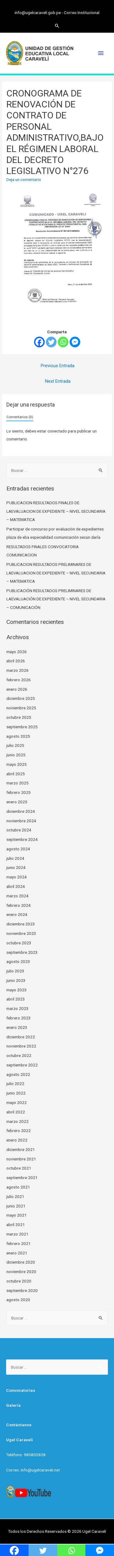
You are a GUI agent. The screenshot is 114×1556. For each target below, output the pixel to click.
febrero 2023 (18, 1017)
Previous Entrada (57, 365)
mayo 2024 (16, 876)
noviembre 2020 (21, 1271)
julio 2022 (15, 1083)
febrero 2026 (18, 679)
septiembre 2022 (22, 1064)
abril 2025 (15, 773)
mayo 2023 (16, 989)
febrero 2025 (18, 792)
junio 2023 (16, 980)
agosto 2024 (18, 848)
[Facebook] (39, 342)
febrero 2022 (18, 1130)
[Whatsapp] (63, 342)
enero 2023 (16, 1027)
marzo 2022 (17, 1121)
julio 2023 (15, 970)
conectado (57, 431)
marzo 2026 (17, 670)
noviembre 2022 (21, 1046)
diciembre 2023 (20, 923)
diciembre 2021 (20, 1149)
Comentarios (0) (19, 417)
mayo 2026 (16, 651)
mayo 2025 (16, 764)
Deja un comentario (23, 179)
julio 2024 (15, 858)
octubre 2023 (18, 942)
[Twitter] (51, 342)
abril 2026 (15, 660)
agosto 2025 (18, 736)
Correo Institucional (81, 12)
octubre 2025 (18, 717)
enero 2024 (16, 914)
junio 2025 (16, 754)
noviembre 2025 (21, 707)
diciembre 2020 (20, 1262)
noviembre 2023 (21, 933)
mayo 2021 (16, 1215)
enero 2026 (16, 689)
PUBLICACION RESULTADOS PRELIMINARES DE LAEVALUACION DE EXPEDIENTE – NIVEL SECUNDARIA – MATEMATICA (55, 573)
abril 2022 (15, 1111)
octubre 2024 (18, 829)
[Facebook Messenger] (75, 342)
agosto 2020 (18, 1299)
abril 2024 (15, 886)
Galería (13, 1405)
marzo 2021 (17, 1234)
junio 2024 (16, 867)
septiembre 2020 (22, 1290)
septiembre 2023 (22, 952)
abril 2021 (15, 1224)
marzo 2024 (17, 895)
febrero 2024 (18, 905)
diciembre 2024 (20, 811)
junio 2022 (16, 1093)
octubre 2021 (18, 1168)
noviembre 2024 (21, 820)
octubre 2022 (18, 1055)
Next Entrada (58, 381)
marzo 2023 (17, 1008)
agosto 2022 (18, 1074)
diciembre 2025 (20, 698)
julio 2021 (15, 1196)
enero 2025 (16, 801)
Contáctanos (19, 1424)
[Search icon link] (57, 25)
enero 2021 (16, 1252)
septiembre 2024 (22, 839)
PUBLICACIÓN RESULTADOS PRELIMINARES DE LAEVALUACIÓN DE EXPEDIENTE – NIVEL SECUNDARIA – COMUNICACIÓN (55, 599)
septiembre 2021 (22, 1177)
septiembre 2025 (22, 726)
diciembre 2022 (20, 1036)
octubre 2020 (18, 1281)
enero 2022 (16, 1140)
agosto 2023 (18, 961)
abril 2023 (15, 999)
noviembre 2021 (21, 1158)
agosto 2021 (18, 1187)
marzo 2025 (17, 782)
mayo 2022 (16, 1102)
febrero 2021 (18, 1243)
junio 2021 (16, 1205)
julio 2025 (15, 745)
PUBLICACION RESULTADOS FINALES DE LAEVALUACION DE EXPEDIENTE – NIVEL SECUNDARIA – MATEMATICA (55, 511)
